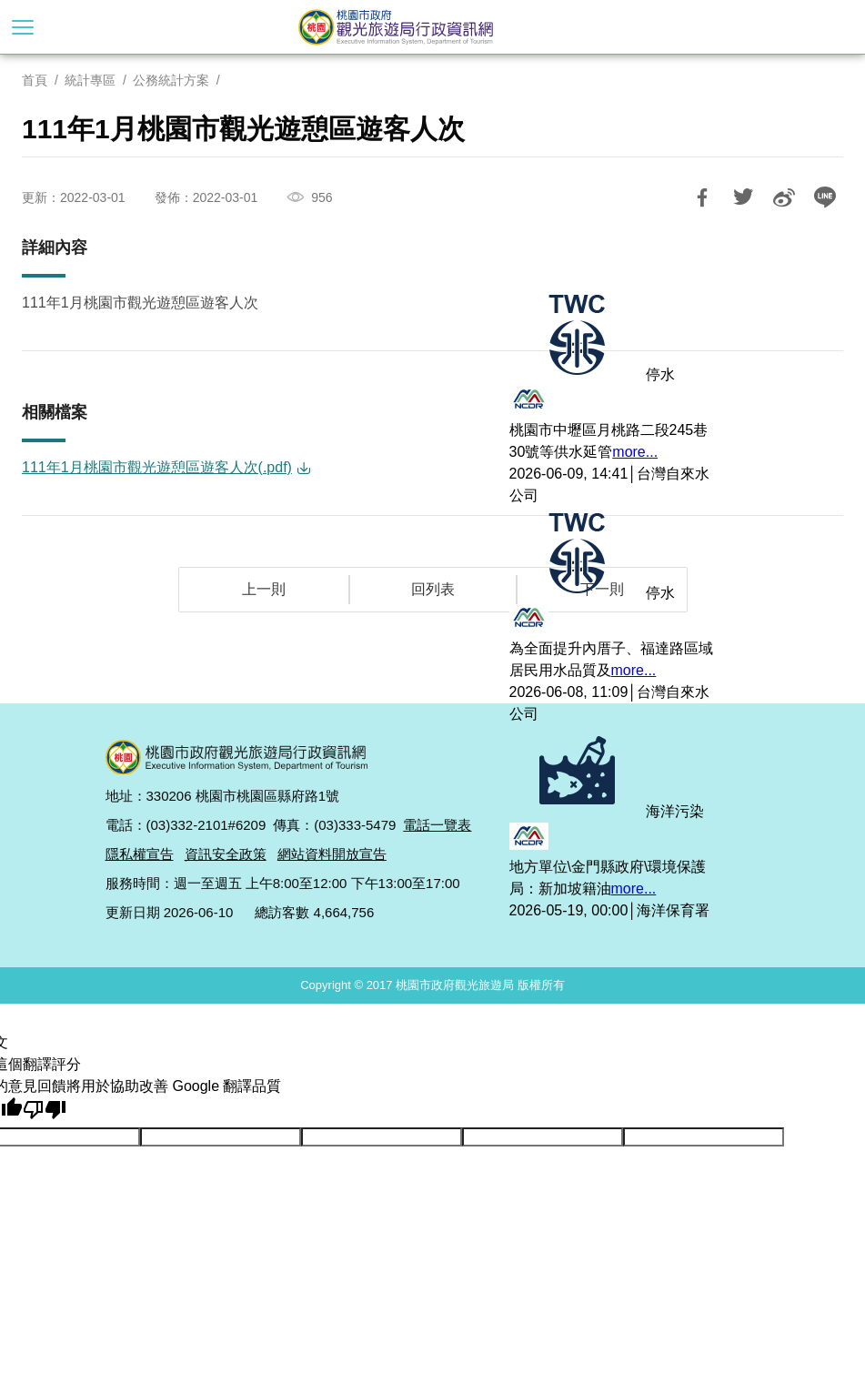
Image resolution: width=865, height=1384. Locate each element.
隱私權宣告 (140, 854)
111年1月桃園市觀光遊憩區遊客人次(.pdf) (157, 467)
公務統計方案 (171, 80)
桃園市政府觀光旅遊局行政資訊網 (433, 27)
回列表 (433, 589)
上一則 (264, 589)
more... (635, 452)
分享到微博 (784, 197)
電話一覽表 (437, 825)
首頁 (34, 80)
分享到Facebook (702, 197)
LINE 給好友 (825, 197)
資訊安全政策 (226, 854)
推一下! (743, 197)
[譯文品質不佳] (44, 1109)
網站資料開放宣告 (332, 854)
